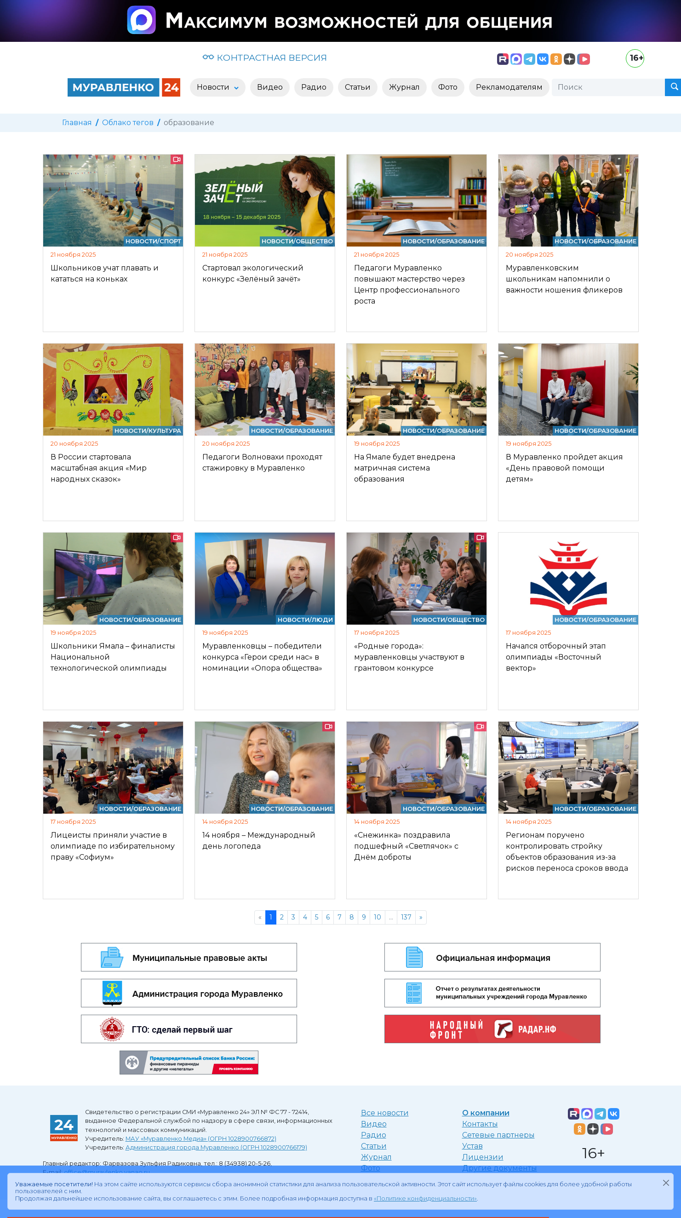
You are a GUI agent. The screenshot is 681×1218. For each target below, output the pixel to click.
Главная (77, 122)
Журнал (376, 1157)
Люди (322, 619)
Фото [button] (448, 87)
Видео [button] (270, 87)
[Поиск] (608, 87)
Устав (472, 1146)
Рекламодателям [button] (509, 87)
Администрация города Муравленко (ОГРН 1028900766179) (216, 1147)
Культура (165, 430)
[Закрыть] (665, 1182)
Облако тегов (128, 122)
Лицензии (483, 1157)
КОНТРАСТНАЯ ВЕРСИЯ (264, 57)
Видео (374, 1124)
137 (406, 917)
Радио (373, 1135)
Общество (314, 241)
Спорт (170, 241)
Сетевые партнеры (498, 1135)
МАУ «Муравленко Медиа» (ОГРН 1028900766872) (201, 1138)
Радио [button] (313, 87)
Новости (141, 241)
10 (377, 917)
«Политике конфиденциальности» (425, 1198)
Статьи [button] (358, 87)
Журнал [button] (404, 87)
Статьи (374, 1146)
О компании (485, 1113)
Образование (461, 241)
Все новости (385, 1113)
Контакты (480, 1124)
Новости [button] (214, 87)
